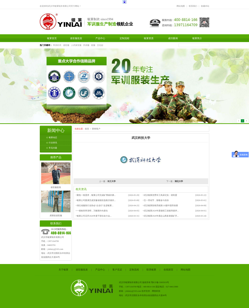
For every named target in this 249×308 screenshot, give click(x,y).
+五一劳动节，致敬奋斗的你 (156, 200)
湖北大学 (179, 181)
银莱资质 (149, 38)
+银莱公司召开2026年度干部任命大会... (94, 216)
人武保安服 (76, 45)
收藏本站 (205, 6)
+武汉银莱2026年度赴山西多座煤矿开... (161, 216)
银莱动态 (53, 137)
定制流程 (124, 38)
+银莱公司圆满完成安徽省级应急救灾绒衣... (96, 200)
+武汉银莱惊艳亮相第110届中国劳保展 (160, 205)
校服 (93, 45)
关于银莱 (63, 269)
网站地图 (181, 6)
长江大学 (111, 181)
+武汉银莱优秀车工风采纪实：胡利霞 (160, 195)
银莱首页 (52, 38)
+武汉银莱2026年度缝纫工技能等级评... (161, 210)
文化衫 (100, 45)
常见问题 (53, 148)
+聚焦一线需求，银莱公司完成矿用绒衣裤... (96, 195)
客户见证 (117, 269)
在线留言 (168, 269)
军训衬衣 (57, 45)
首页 (87, 129)
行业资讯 (53, 142)
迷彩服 (66, 45)
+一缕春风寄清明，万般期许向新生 (92, 210)
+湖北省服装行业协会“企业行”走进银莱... (94, 205)
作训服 (86, 45)
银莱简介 (197, 38)
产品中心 (100, 38)
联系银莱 (151, 269)
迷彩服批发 (76, 38)
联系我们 (193, 6)
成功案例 (173, 38)
